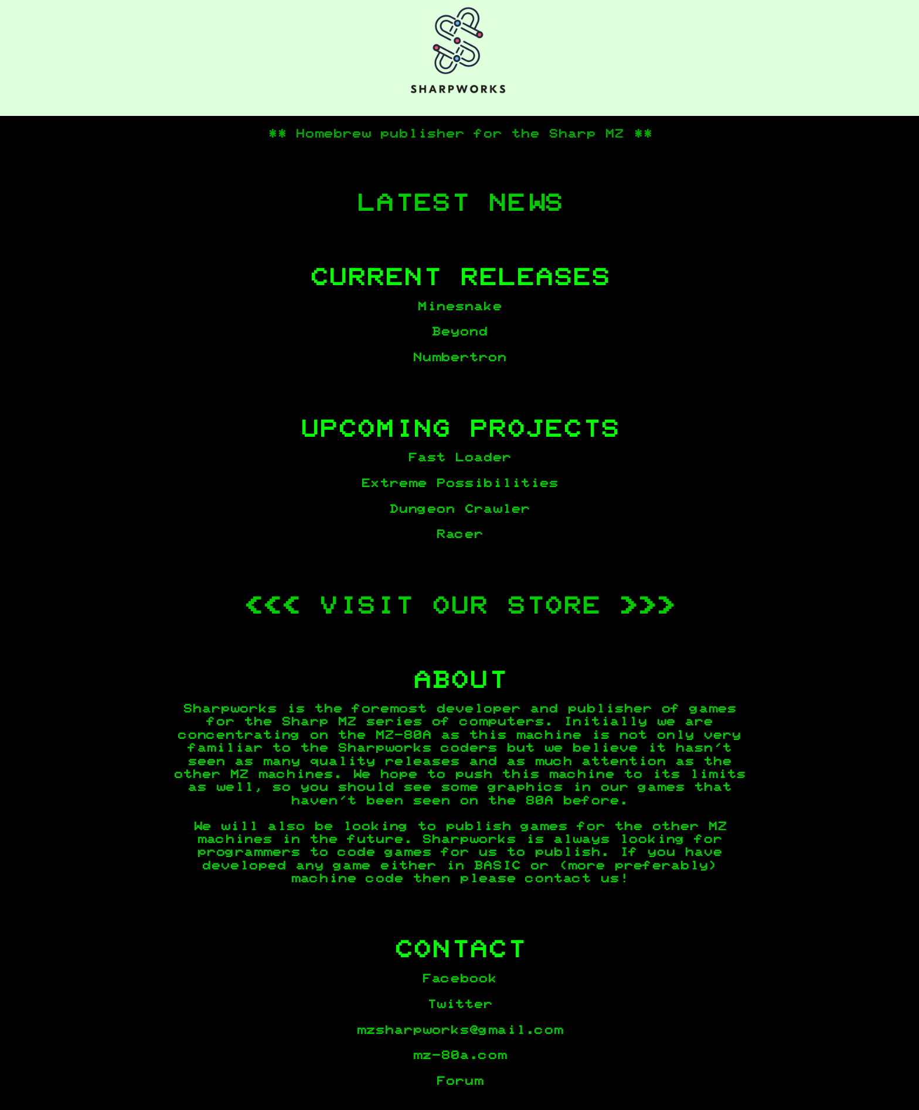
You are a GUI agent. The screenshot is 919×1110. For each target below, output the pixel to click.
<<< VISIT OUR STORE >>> (459, 606)
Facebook (459, 979)
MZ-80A (403, 735)
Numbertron (459, 357)
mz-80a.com (459, 1055)
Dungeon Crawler (459, 509)
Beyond (459, 332)
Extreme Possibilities (459, 483)
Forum (459, 1081)
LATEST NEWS (459, 203)
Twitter (459, 1004)
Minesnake (459, 306)
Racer (459, 534)
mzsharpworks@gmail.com (459, 1030)
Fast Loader (459, 457)
